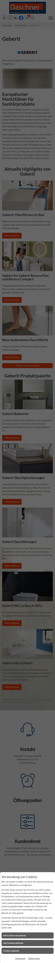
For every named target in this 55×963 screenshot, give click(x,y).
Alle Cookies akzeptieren (14, 935)
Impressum (20, 958)
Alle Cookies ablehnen (13, 943)
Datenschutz (34, 958)
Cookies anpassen (11, 950)
